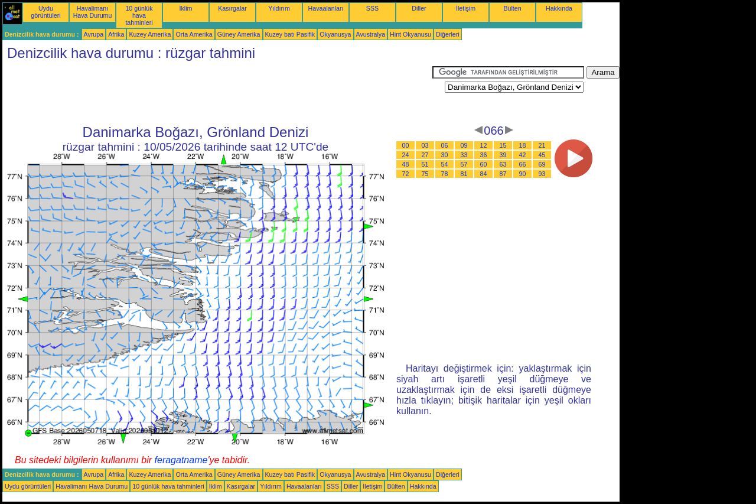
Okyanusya (335, 34)
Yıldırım (279, 8)
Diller (419, 8)
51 (425, 164)
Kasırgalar (232, 8)
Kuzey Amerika (150, 34)
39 (503, 154)
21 (542, 145)
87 (503, 173)
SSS (372, 8)
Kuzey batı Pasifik (290, 34)
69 (542, 164)
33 (464, 154)
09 (464, 145)
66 (522, 164)
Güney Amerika (238, 34)
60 (483, 164)
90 (522, 173)
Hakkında (559, 8)
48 (405, 164)
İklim (186, 8)
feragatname (181, 460)
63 (503, 164)
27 (425, 154)
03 (425, 145)
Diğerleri (448, 34)
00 (405, 145)
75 (425, 173)
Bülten (512, 8)
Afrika (116, 34)
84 (483, 173)
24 (405, 154)
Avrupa (94, 34)
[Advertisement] (217, 92)
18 (522, 145)
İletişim (465, 8)
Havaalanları (326, 8)
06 (444, 145)
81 (464, 173)
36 (483, 154)
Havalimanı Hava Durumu (92, 12)
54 (444, 164)
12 (483, 145)
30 (444, 154)
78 (444, 173)
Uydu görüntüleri (45, 12)
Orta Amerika (193, 34)
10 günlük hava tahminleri (138, 15)
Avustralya (371, 34)
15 (503, 145)
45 (542, 154)
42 (522, 154)
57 (464, 164)
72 (405, 173)
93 (542, 173)
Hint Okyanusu (410, 34)
